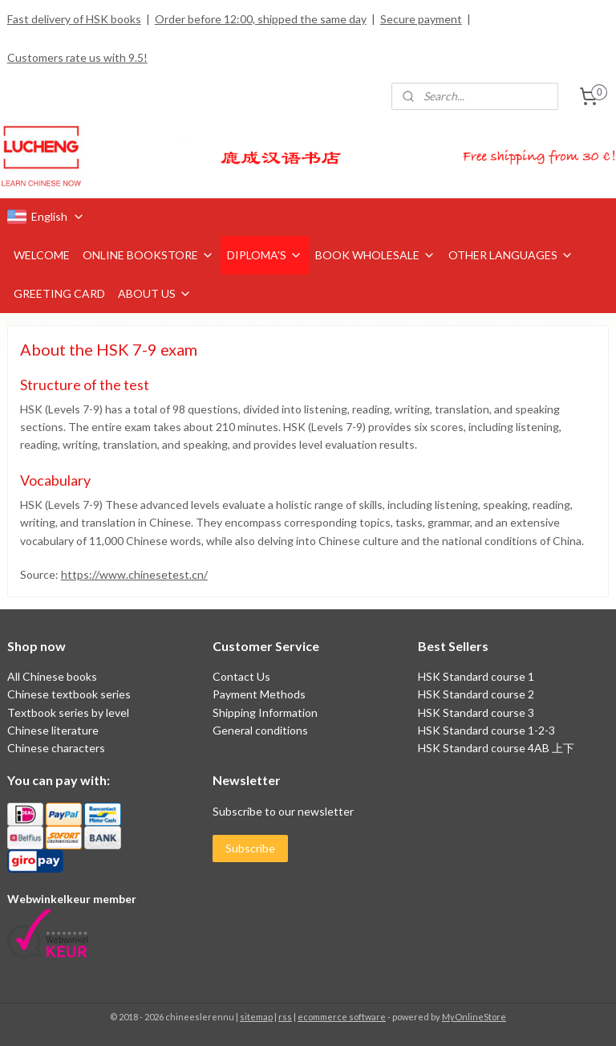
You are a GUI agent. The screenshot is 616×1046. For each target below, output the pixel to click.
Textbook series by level (68, 712)
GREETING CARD (59, 293)
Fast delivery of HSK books (74, 19)
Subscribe (250, 848)
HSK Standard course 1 (477, 676)
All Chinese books (52, 676)
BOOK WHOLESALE (375, 255)
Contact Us (241, 676)
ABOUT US (155, 293)
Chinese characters (56, 748)
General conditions (260, 730)
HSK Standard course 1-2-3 (486, 730)
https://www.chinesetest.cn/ (134, 574)
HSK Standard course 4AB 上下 (496, 748)
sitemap (256, 1016)
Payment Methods (259, 694)
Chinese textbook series (69, 694)
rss (285, 1016)
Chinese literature (53, 730)
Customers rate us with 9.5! (77, 57)
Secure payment (421, 19)
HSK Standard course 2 (477, 694)
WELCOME (42, 255)
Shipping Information (265, 712)
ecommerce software (342, 1016)
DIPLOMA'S (264, 255)
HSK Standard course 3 (476, 712)
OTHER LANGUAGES (510, 255)
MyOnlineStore (474, 1016)
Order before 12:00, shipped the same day (261, 19)
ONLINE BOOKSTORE (148, 255)
